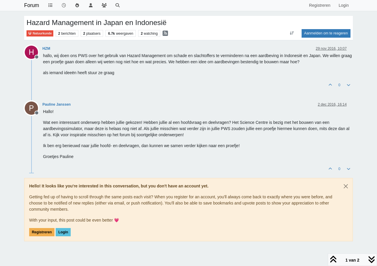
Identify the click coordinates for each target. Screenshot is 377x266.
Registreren (42, 232)
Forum (31, 5)
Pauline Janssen (56, 104)
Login (63, 232)
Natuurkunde (40, 33)
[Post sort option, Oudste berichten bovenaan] (292, 33)
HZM (46, 48)
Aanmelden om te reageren (326, 33)
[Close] (346, 186)
